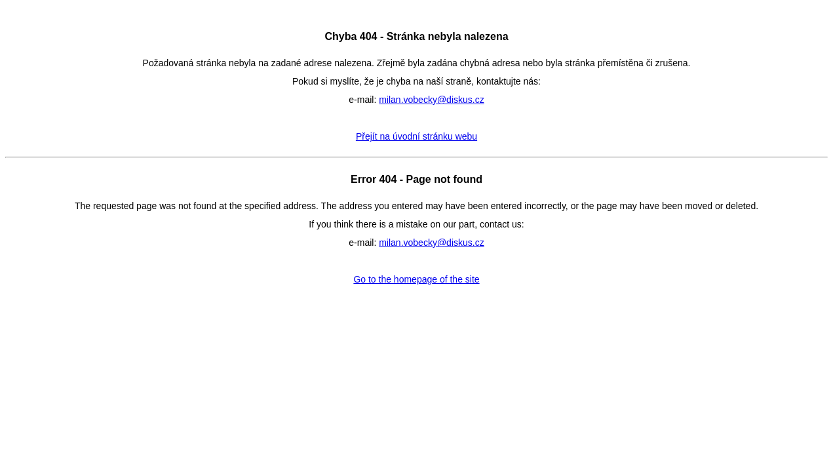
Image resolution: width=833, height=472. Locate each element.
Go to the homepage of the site (416, 279)
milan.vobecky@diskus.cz (431, 99)
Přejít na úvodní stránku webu (416, 136)
